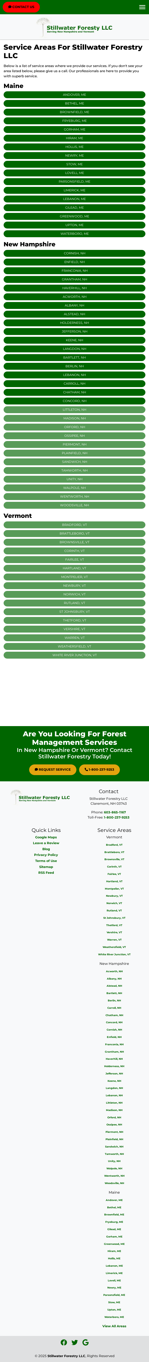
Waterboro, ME (74, 234)
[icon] (64, 1344)
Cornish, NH (74, 253)
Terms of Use (46, 861)
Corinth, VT (114, 866)
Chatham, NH (74, 392)
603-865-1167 (115, 812)
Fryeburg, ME (74, 121)
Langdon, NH (74, 349)
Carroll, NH (74, 384)
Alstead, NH (74, 314)
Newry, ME (74, 155)
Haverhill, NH (74, 288)
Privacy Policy (46, 855)
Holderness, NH (74, 323)
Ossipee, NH (114, 1124)
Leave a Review (46, 843)
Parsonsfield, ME (74, 182)
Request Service (53, 770)
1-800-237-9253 (99, 770)
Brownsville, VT (114, 859)
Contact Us (21, 7)
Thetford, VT (114, 925)
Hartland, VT (114, 881)
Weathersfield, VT (114, 947)
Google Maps (46, 837)
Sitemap (46, 867)
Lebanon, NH (74, 375)
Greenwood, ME (74, 216)
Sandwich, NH (114, 1146)
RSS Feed (46, 873)
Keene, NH (74, 340)
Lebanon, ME (74, 199)
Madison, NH (114, 1110)
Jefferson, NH (74, 331)
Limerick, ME (74, 190)
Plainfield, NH (114, 1139)
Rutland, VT (114, 910)
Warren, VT (114, 939)
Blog (46, 849)
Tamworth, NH (114, 1154)
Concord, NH (74, 401)
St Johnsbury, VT (114, 917)
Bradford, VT (114, 844)
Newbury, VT (114, 895)
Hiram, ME (74, 138)
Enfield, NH (74, 262)
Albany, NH (74, 305)
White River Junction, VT (114, 954)
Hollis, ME (74, 147)
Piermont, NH (114, 1131)
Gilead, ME (74, 208)
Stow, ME (74, 164)
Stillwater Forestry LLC (66, 1356)
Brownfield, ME (74, 112)
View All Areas (114, 1326)
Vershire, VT (114, 932)
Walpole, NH (114, 1168)
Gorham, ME (74, 129)
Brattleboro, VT (114, 852)
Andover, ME (74, 95)
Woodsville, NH (114, 1183)
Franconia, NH (75, 271)
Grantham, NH (74, 279)
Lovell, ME (74, 173)
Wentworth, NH (114, 1175)
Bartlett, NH (74, 357)
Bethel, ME (74, 103)
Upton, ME (74, 225)
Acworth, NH (74, 297)
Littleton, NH (114, 1102)
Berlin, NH (74, 366)
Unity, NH (114, 1161)
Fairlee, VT (114, 874)
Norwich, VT (114, 903)
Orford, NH (114, 1117)
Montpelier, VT (114, 888)
